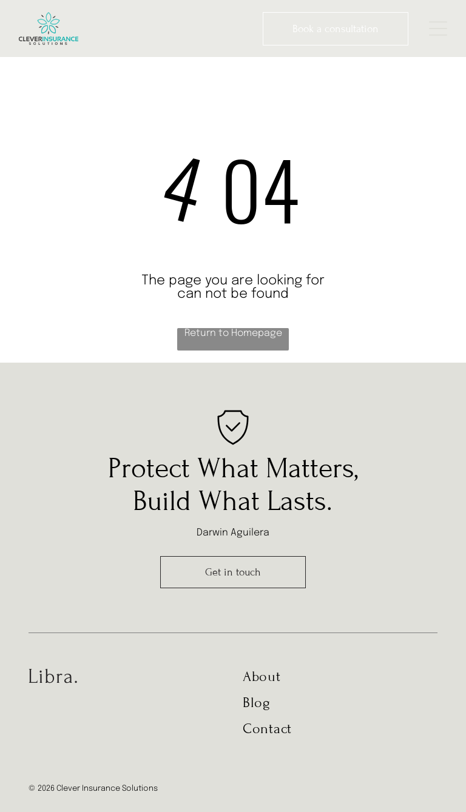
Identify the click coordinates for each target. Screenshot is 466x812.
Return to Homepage (233, 333)
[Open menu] (438, 28)
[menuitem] (330, 681)
